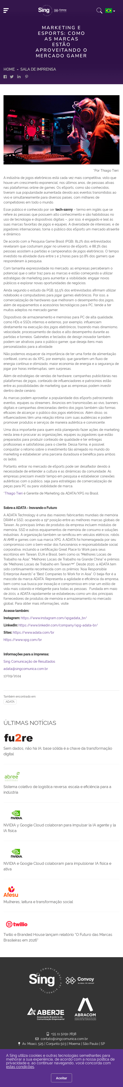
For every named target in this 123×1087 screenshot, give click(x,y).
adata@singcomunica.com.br (26, 669)
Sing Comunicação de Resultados (29, 661)
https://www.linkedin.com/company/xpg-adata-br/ (58, 625)
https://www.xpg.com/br (23, 640)
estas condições (20, 1067)
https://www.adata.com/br (33, 632)
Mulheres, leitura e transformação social (38, 902)
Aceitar (61, 1078)
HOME (9, 69)
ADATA (10, 701)
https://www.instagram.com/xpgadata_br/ (54, 618)
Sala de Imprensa (38, 69)
